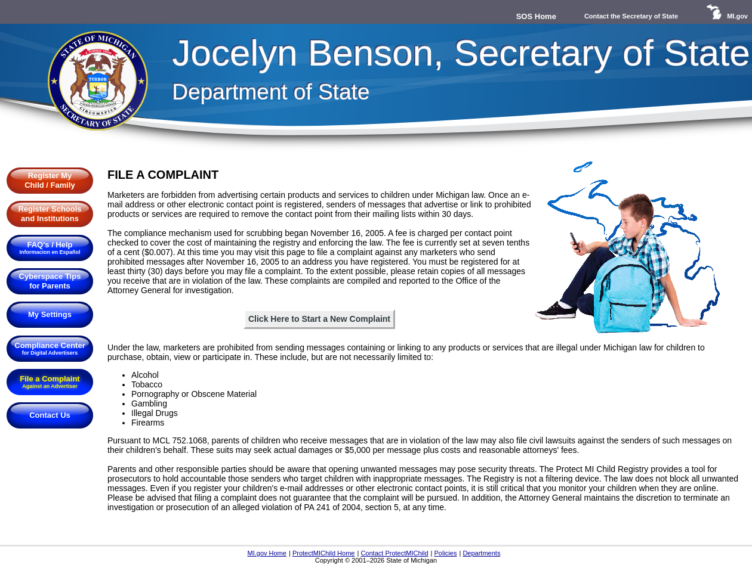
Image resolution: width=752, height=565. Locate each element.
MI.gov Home (266, 553)
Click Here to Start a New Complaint (319, 319)
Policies (445, 553)
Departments (481, 553)
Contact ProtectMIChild (394, 553)
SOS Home (536, 16)
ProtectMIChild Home (323, 553)
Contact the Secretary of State (631, 16)
